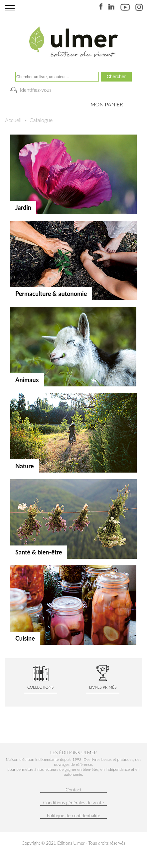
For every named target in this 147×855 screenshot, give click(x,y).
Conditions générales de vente (73, 802)
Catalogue (41, 120)
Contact (73, 789)
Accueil (13, 120)
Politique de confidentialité (73, 815)
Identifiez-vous (36, 90)
